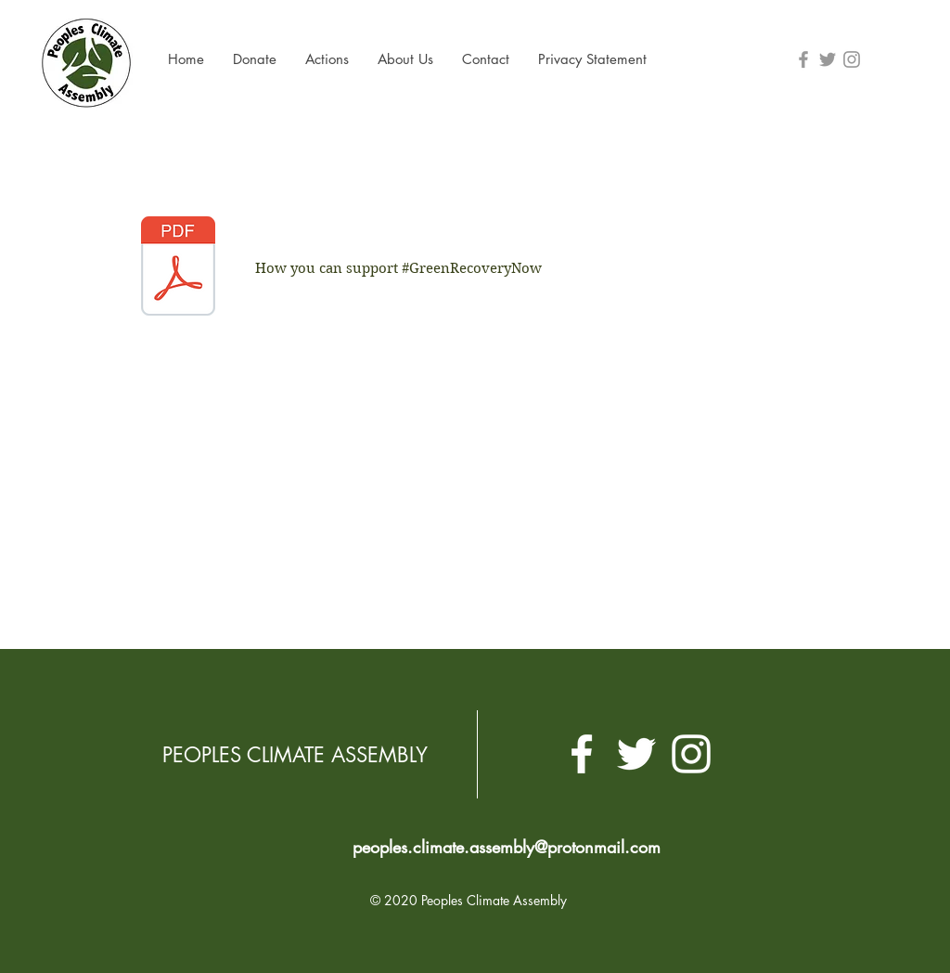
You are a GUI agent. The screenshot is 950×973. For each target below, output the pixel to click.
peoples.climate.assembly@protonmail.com (507, 847)
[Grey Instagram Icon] (852, 59)
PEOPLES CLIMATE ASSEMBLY (295, 755)
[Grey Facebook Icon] (803, 59)
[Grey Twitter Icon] (827, 59)
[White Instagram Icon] (691, 754)
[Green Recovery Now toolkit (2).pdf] (178, 268)
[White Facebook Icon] (582, 754)
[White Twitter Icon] (636, 754)
